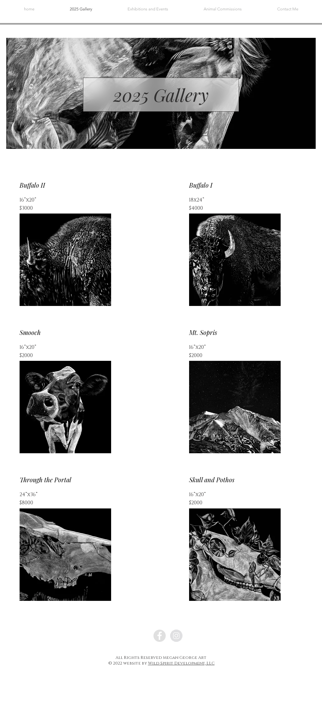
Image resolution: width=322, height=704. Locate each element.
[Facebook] (159, 636)
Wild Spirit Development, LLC (181, 663)
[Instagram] (176, 636)
